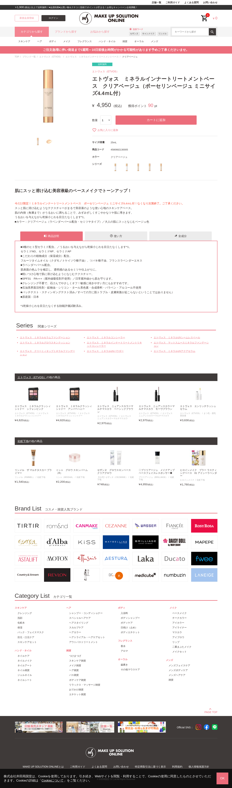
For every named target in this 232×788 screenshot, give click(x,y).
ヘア (39, 41)
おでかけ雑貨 (76, 689)
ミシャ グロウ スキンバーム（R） (72, 471)
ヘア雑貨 (74, 670)
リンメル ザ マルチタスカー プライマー (33, 471)
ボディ (52, 41)
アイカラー (178, 622)
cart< (204, 15)
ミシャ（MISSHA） (65, 477)
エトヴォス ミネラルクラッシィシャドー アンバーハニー (74, 407)
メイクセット (179, 651)
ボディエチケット (130, 632)
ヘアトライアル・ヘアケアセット (87, 637)
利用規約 (177, 766)
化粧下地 (41, 477)
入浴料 (124, 613)
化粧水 (21, 622)
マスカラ (177, 632)
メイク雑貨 (75, 665)
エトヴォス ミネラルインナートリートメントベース (92, 56)
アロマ (124, 651)
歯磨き (124, 664)
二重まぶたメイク (181, 646)
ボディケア (127, 622)
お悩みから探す (100, 31)
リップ (175, 642)
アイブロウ (178, 637)
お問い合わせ (210, 2)
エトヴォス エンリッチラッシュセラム (198, 407)
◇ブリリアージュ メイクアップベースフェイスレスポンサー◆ (157, 471)
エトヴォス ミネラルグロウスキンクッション (45, 342)
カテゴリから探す (32, 31)
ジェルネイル (25, 675)
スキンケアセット (27, 642)
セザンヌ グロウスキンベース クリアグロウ (115, 471)
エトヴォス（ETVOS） (50, 56)
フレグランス (84, 41)
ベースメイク (179, 613)
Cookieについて (52, 780)
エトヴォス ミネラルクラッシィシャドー (32, 414)
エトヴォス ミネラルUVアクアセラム (174, 351)
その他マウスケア (130, 669)
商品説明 (51, 236)
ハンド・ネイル (107, 41)
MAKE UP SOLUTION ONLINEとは (43, 766)
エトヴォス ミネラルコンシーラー (106, 337)
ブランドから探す (66, 31)
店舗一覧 (156, 2)
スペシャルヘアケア (80, 618)
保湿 (20, 627)
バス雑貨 (74, 675)
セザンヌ (134, 33)
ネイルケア (23, 655)
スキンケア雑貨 (77, 660)
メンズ (154, 41)
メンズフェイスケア (179, 665)
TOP (17, 56)
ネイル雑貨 (23, 670)
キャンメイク (148, 33)
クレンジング (25, 613)
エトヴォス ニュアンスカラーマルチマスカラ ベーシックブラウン (115, 409)
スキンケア (24, 41)
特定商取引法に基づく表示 (150, 766)
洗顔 (20, 618)
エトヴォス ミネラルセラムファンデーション (45, 337)
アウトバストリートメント (83, 642)
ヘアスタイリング (78, 622)
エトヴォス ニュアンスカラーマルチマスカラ (115, 417)
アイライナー (179, 627)
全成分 (180, 236)
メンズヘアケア (177, 675)
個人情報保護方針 (199, 766)
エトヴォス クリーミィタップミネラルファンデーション (47, 353)
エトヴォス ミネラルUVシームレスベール (177, 337)
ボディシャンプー (130, 618)
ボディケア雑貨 (77, 680)
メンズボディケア (178, 670)
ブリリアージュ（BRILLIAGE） (153, 477)
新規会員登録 (27, 18)
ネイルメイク (25, 660)
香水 (123, 646)
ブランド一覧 (29, 56)
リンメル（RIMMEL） (25, 477)
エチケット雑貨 (77, 694)
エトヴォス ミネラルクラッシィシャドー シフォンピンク (33, 407)
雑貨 (125, 41)
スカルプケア (76, 627)
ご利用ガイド (172, 2)
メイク (66, 41)
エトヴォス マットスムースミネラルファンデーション (181, 344)
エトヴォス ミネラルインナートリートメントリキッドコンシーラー (114, 344)
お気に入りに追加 (105, 130)
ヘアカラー (75, 632)
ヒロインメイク (187, 480)
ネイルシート (25, 680)
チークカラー (179, 618)
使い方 (116, 236)
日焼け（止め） (129, 627)
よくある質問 (191, 2)
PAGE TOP (210, 712)
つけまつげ (75, 655)
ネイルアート (25, 665)
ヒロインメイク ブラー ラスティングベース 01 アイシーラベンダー (198, 473)
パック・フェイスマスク (31, 632)
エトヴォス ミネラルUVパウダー (105, 351)
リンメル (162, 33)
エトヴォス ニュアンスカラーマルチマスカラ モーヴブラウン (157, 407)
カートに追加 (156, 120)
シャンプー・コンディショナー (86, 613)
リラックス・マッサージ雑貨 (84, 684)
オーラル (139, 41)
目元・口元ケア (26, 637)
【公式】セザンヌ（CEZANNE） (112, 477)
